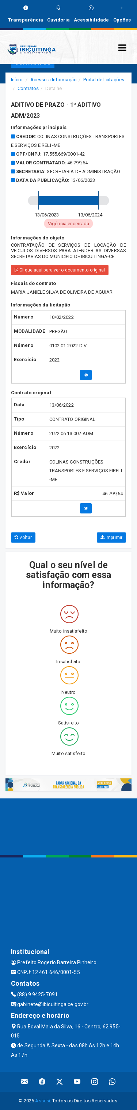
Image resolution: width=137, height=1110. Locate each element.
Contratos (28, 88)
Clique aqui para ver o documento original (60, 270)
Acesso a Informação (53, 79)
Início (17, 79)
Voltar (23, 537)
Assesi (42, 1100)
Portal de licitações (103, 79)
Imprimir (111, 537)
